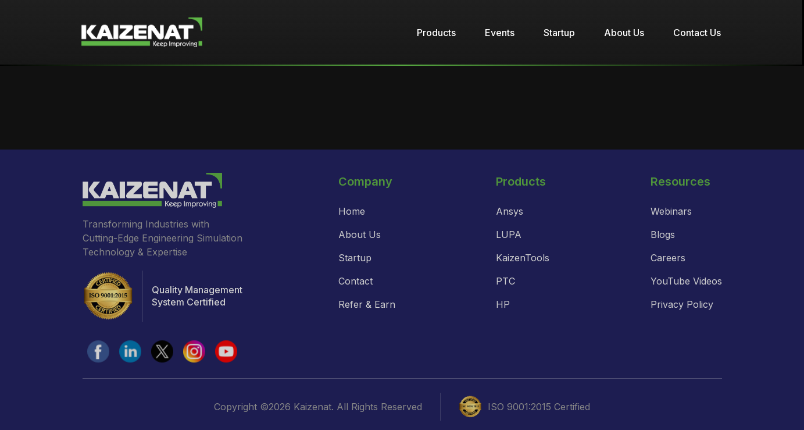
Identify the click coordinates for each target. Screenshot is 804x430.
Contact (355, 281)
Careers (668, 258)
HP (503, 304)
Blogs (663, 234)
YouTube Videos (686, 281)
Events (499, 32)
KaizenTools (522, 258)
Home (351, 211)
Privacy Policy (682, 304)
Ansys (509, 211)
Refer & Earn (366, 304)
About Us (624, 32)
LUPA (508, 234)
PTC (505, 281)
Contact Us (697, 32)
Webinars (671, 211)
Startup (559, 32)
